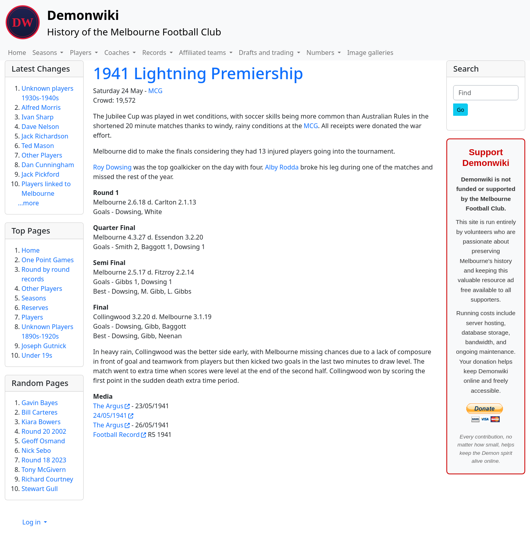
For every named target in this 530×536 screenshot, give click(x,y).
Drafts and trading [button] (267, 52)
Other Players (42, 155)
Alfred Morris (41, 107)
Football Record (116, 434)
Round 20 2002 (44, 431)
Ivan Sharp (38, 117)
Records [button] (155, 52)
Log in (32, 522)
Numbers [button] (321, 52)
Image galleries (370, 52)
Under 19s (37, 355)
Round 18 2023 (44, 460)
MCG (155, 90)
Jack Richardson (45, 136)
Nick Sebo (36, 450)
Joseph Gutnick (44, 345)
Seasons (34, 298)
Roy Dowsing (112, 167)
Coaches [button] (117, 52)
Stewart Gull (40, 488)
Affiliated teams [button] (203, 52)
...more (28, 203)
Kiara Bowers (41, 421)
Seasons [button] (46, 52)
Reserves (35, 307)
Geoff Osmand (43, 441)
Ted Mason (38, 145)
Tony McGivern (44, 469)
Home (17, 52)
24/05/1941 (110, 415)
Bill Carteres (39, 412)
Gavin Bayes (40, 402)
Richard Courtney (47, 479)
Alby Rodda (282, 167)
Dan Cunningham (48, 164)
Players (32, 317)
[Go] (460, 109)
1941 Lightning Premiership (198, 73)
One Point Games (48, 259)
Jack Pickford (40, 174)
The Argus (108, 406)
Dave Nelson (40, 126)
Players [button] (81, 52)
